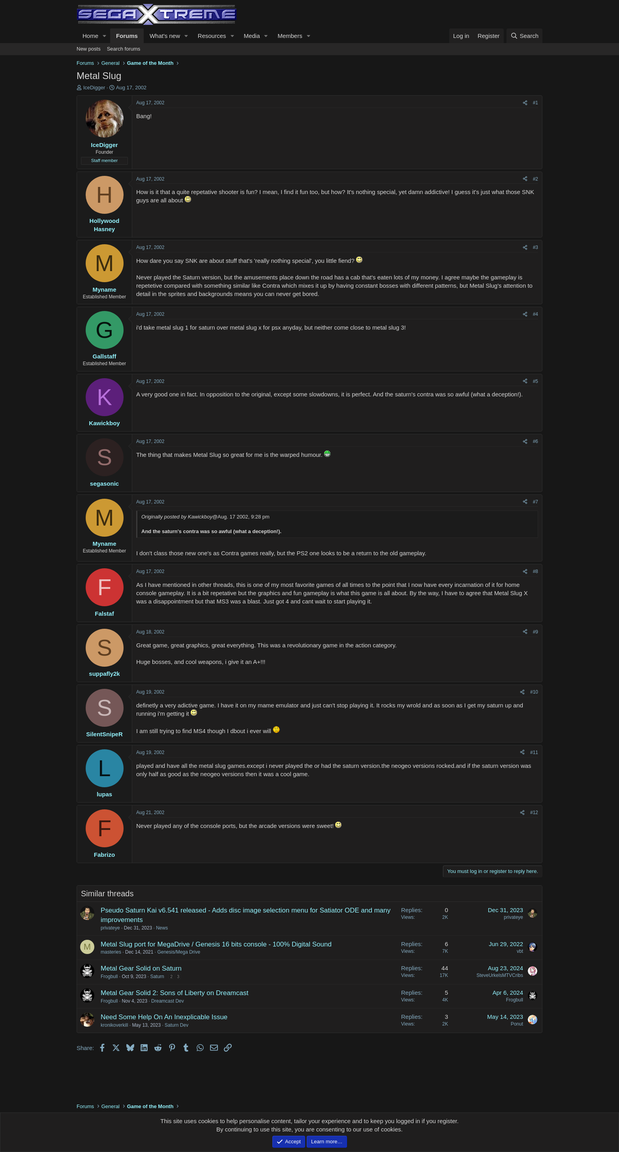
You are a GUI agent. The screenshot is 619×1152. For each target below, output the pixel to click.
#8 (535, 571)
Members (290, 35)
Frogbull (109, 976)
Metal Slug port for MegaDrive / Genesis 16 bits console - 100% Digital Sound (216, 944)
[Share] (525, 102)
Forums (127, 35)
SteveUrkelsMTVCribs (499, 975)
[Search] (524, 35)
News (162, 928)
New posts (89, 49)
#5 (535, 381)
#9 (535, 632)
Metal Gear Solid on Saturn (141, 968)
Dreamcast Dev (167, 1001)
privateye (110, 928)
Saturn (157, 976)
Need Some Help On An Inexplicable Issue (164, 1017)
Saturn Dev (176, 1025)
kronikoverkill (114, 1025)
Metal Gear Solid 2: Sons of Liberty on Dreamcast (174, 993)
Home (90, 35)
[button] (104, 35)
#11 (534, 752)
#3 (535, 247)
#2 (535, 179)
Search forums (124, 49)
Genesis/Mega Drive (178, 952)
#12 (534, 812)
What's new (165, 35)
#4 (535, 314)
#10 (534, 692)
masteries (111, 952)
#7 (535, 502)
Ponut (517, 1024)
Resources (212, 35)
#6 (535, 441)
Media (252, 35)
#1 (535, 103)
